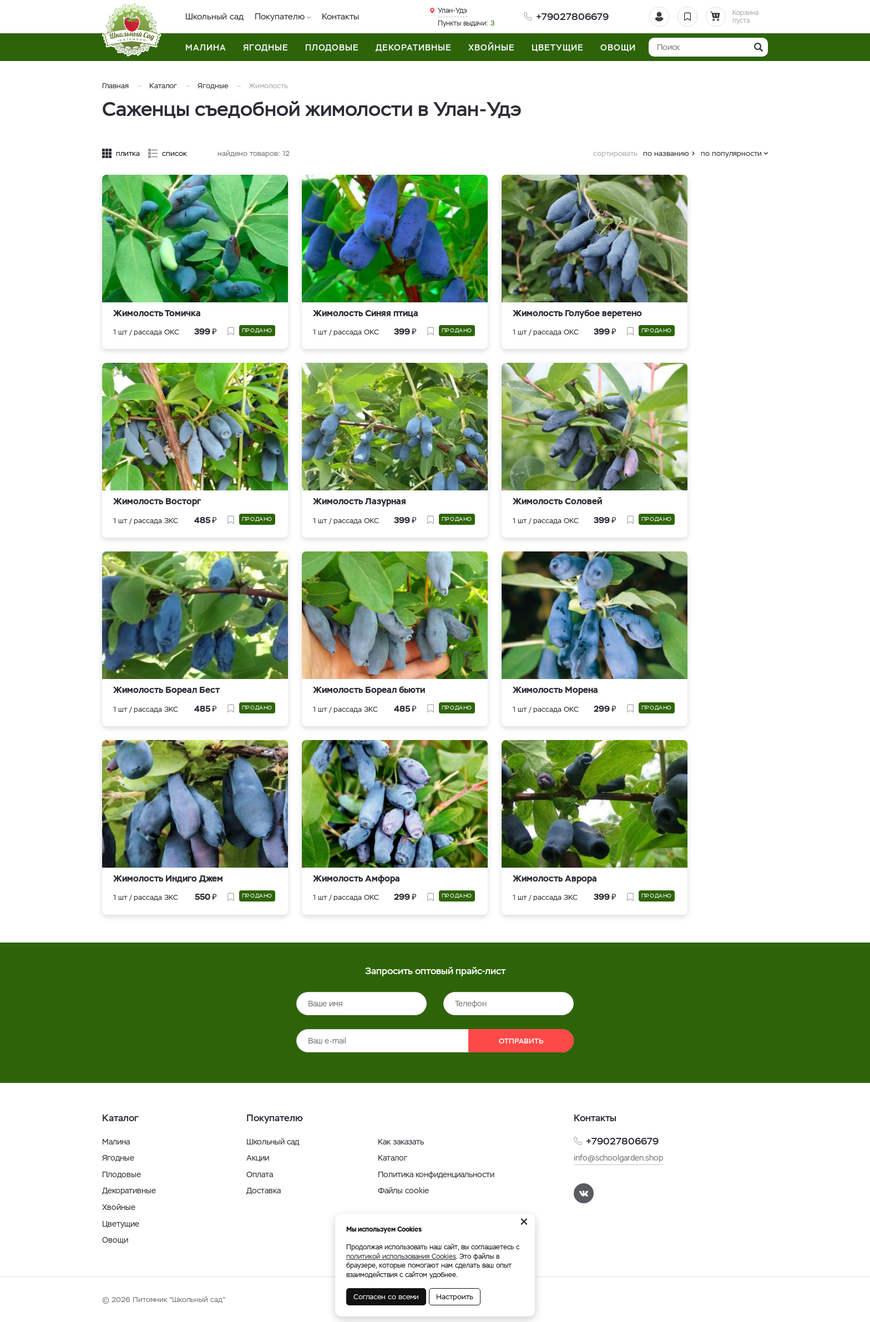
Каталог (163, 85)
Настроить (454, 1296)
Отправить (521, 1041)
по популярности (731, 153)
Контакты (340, 16)
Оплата (259, 1174)
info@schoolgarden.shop (618, 1158)
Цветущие (120, 1224)
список (174, 153)
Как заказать (401, 1142)
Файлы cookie (403, 1191)
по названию (666, 153)
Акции (257, 1158)
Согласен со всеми (386, 1296)
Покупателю (280, 16)
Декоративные (129, 1191)
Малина (116, 1142)
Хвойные (118, 1207)
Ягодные (214, 85)
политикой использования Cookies (401, 1256)
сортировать (615, 153)
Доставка (263, 1191)
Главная (115, 85)
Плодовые (121, 1174)
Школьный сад (214, 16)
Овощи (115, 1240)
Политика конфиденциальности (436, 1174)
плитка (128, 153)
